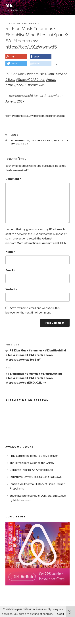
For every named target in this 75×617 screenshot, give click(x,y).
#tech (40, 80)
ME (9, 5)
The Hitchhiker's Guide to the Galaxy (32, 463)
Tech (25, 143)
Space (15, 143)
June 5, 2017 (14, 101)
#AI (33, 80)
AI (12, 140)
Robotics (61, 140)
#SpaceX (23, 80)
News (15, 135)
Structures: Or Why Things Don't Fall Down (36, 477)
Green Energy (41, 140)
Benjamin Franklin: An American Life (31, 469)
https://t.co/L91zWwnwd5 (25, 85)
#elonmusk (35, 74)
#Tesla (10, 80)
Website (11, 289)
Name (10, 251)
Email (10, 270)
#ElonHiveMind (55, 74)
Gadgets (22, 140)
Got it (60, 614)
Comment (13, 179)
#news (51, 80)
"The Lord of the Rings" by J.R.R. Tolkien (34, 455)
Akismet (47, 238)
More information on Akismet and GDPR (41, 243)
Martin (34, 23)
